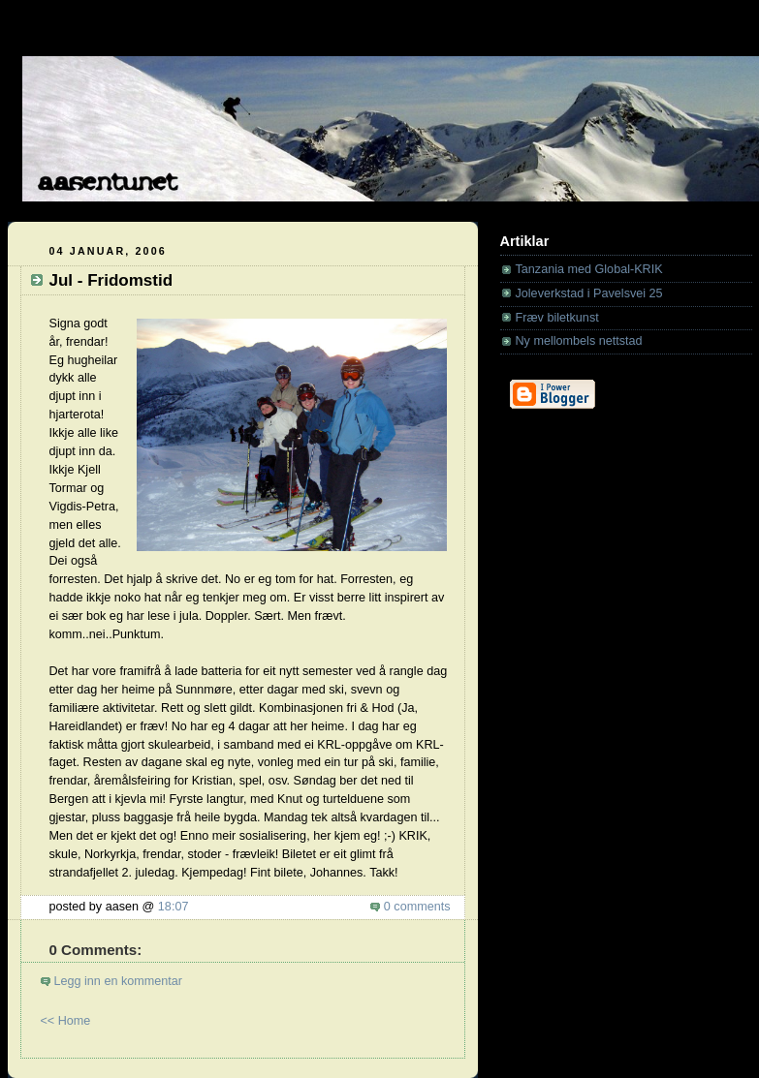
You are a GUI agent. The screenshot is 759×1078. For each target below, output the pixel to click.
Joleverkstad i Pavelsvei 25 (589, 293)
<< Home (66, 1021)
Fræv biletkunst (557, 317)
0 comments (417, 906)
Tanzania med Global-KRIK (589, 269)
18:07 (173, 906)
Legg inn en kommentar (118, 981)
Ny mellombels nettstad (579, 341)
